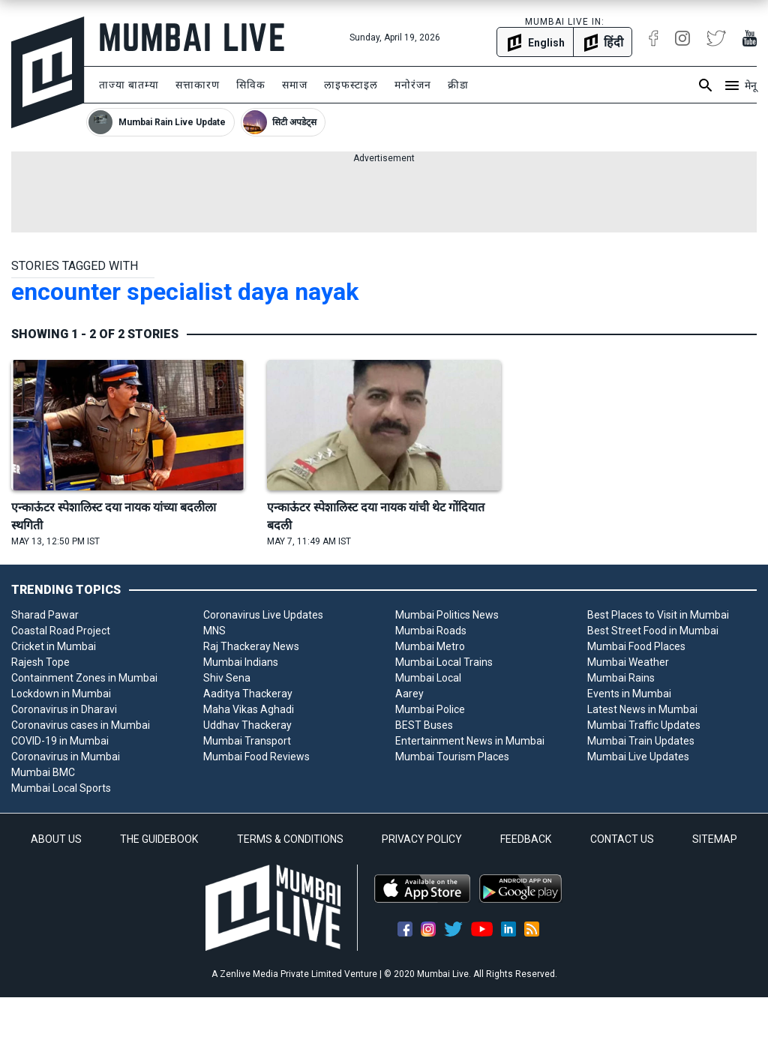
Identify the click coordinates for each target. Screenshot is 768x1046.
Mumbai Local (428, 678)
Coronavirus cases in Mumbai (80, 725)
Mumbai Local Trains (444, 662)
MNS (214, 631)
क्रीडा (458, 85)
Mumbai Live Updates (638, 757)
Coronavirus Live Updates (263, 615)
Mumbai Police (430, 709)
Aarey (409, 694)
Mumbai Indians (240, 662)
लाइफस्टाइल (351, 85)
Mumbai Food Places (636, 646)
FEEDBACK (525, 839)
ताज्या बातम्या (129, 85)
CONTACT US (622, 839)
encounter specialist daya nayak (184, 291)
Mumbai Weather (628, 662)
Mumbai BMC (43, 772)
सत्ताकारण (198, 85)
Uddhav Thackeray (247, 725)
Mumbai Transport (247, 741)
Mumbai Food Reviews (256, 757)
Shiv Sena (226, 678)
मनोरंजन (412, 85)
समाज (295, 85)
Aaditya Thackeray (247, 694)
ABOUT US (56, 839)
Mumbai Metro (430, 646)
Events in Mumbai (629, 694)
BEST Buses (424, 725)
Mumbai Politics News (447, 615)
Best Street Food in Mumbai (652, 631)
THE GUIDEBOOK (159, 839)
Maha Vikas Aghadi (248, 709)
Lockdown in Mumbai (61, 694)
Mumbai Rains (621, 678)
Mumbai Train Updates (640, 741)
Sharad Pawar (45, 615)
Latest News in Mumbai (642, 709)
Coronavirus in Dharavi (64, 709)
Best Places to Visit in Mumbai (658, 615)
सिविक (251, 85)
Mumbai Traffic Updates (643, 725)
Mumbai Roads (430, 631)
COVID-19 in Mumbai (60, 741)
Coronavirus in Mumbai (65, 757)
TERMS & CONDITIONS (290, 839)
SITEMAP (714, 839)
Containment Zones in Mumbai (84, 678)
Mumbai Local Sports (61, 788)
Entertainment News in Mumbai (469, 741)
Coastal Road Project (60, 631)
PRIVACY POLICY (422, 839)
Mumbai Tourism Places (452, 757)
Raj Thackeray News (251, 646)
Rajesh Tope (40, 662)
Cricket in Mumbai (53, 646)
